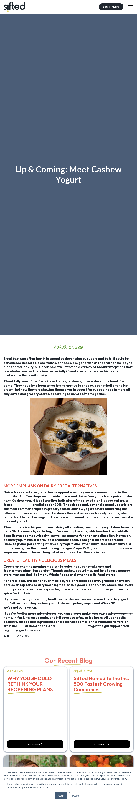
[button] (129, 6)
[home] (14, 7)
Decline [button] (75, 796)
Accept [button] (61, 796)
